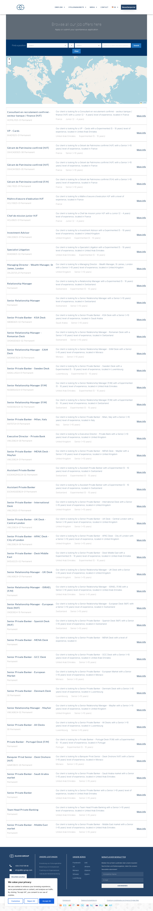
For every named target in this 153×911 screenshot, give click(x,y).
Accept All (47, 901)
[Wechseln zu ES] (63, 905)
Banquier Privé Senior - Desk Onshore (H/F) (29, 759)
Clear (76, 51)
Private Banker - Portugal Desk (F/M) (28, 741)
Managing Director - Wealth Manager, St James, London (30, 266)
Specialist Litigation (18, 249)
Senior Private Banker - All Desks (26, 724)
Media (93, 7)
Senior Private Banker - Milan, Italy (27, 419)
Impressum (67, 900)
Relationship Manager (19, 283)
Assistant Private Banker (21, 470)
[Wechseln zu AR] (108, 905)
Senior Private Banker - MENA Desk (27, 639)
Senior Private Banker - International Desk (28, 504)
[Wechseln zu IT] (72, 905)
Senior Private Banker (19, 792)
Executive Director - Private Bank (26, 436)
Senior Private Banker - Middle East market (27, 826)
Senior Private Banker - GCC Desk (26, 656)
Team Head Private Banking (22, 809)
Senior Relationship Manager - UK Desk (29, 572)
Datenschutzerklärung (89, 900)
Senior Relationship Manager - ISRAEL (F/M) (29, 589)
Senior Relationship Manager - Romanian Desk (24, 334)
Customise (15, 901)
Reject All (31, 901)
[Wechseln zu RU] (99, 905)
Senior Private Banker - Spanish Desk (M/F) (28, 623)
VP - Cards (13, 130)
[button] (9, 59)
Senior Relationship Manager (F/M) (27, 385)
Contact (104, 7)
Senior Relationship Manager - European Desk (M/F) (30, 606)
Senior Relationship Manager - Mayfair (29, 707)
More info (141, 116)
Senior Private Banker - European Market (26, 674)
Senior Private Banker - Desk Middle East (27, 555)
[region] (31, 892)
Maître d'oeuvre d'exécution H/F (25, 198)
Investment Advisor (18, 232)
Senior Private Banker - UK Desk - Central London (26, 521)
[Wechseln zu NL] (89, 905)
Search (136, 45)
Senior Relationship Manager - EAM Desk (27, 351)
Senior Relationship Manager (23, 300)
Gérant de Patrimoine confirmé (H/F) (28, 147)
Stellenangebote (77, 7)
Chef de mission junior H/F (22, 215)
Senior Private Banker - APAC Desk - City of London (28, 538)
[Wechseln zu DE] (80, 905)
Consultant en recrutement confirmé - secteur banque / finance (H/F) (28, 114)
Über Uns (60, 7)
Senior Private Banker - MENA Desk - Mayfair (28, 453)
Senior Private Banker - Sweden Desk (28, 368)
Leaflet (143, 103)
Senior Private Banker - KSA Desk (26, 317)
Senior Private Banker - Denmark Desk (29, 690)
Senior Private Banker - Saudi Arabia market (28, 775)
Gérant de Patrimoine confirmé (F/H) (28, 181)
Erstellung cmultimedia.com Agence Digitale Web (123, 900)
